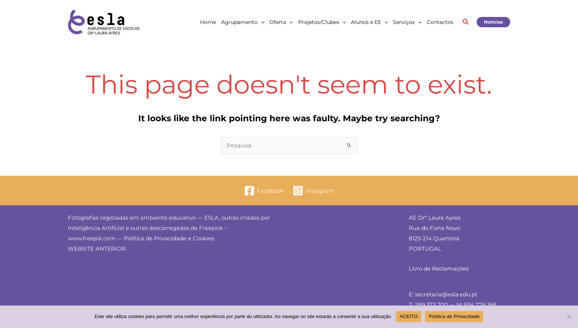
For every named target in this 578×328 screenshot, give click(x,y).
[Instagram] (313, 190)
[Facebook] (264, 190)
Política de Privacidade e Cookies (169, 238)
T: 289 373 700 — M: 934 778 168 (452, 304)
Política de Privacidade (454, 316)
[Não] (568, 316)
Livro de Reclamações (439, 268)
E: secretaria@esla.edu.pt (443, 294)
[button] (466, 23)
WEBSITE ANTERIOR (97, 248)
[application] (261, 22)
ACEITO (409, 316)
